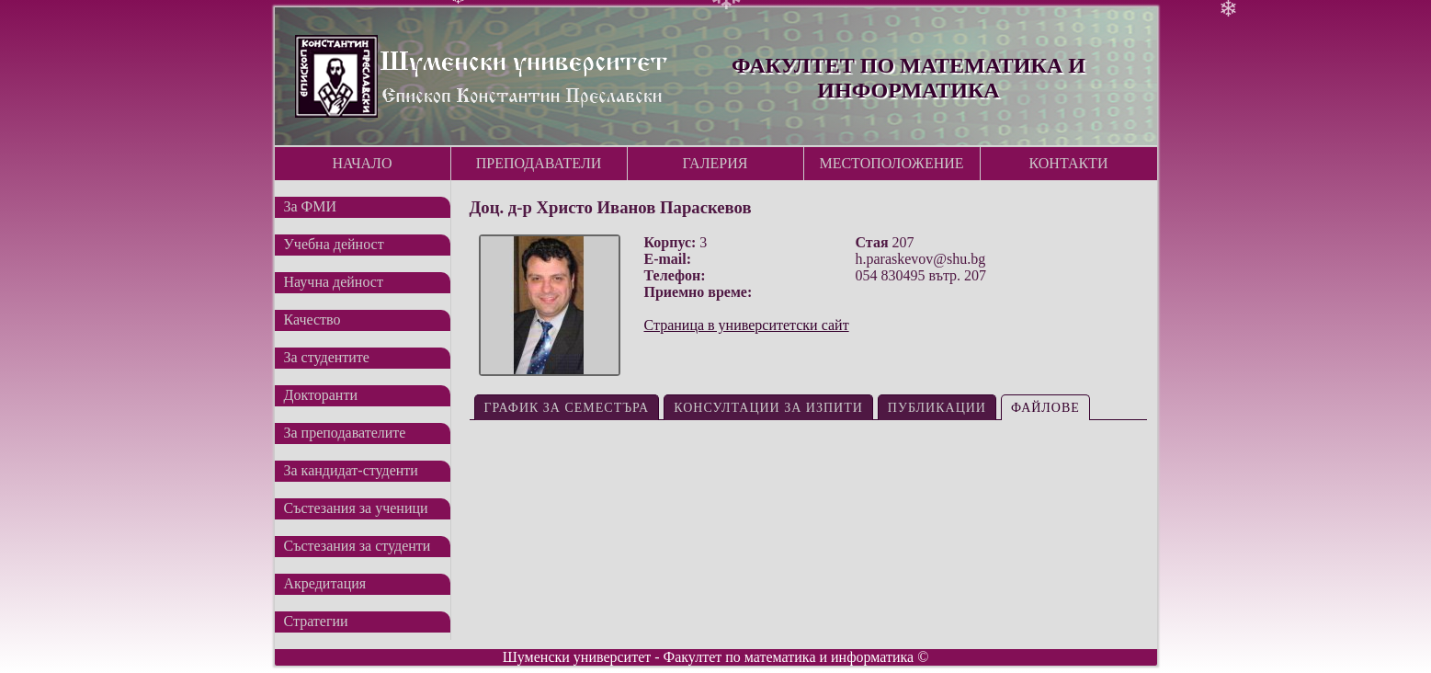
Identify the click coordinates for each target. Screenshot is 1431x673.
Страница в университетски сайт (746, 325)
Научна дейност (333, 282)
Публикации (937, 408)
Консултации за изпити (768, 408)
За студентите (326, 357)
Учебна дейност (334, 244)
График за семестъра (567, 408)
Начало (362, 163)
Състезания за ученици (356, 508)
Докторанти (321, 395)
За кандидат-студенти (351, 470)
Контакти (1068, 163)
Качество (312, 319)
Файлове (1045, 408)
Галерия (715, 163)
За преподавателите (345, 432)
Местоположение (891, 163)
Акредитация (325, 583)
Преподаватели (539, 163)
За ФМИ (310, 206)
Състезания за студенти (357, 545)
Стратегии (316, 621)
